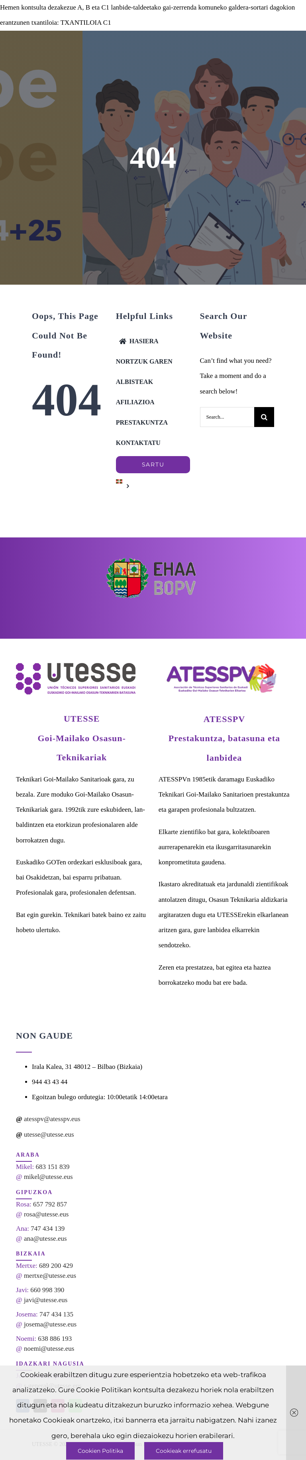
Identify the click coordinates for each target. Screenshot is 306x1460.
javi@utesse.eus (46, 1300)
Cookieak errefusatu (184, 1450)
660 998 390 (47, 1290)
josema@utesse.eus (50, 1324)
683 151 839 (53, 1167)
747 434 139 (48, 1228)
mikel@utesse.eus (48, 1177)
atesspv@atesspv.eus (52, 1119)
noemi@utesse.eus (49, 1348)
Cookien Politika (100, 1450)
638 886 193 (55, 1338)
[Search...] (227, 417)
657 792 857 (50, 1204)
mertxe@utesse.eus (50, 1275)
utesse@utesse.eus (49, 1134)
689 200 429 (56, 1265)
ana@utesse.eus (45, 1238)
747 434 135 (56, 1314)
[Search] (264, 417)
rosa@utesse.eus (46, 1214)
